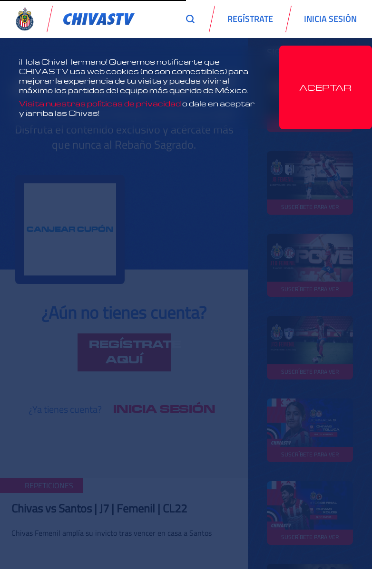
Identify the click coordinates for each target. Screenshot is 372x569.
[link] (99, 19)
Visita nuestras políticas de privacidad (100, 103)
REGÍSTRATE (250, 18)
